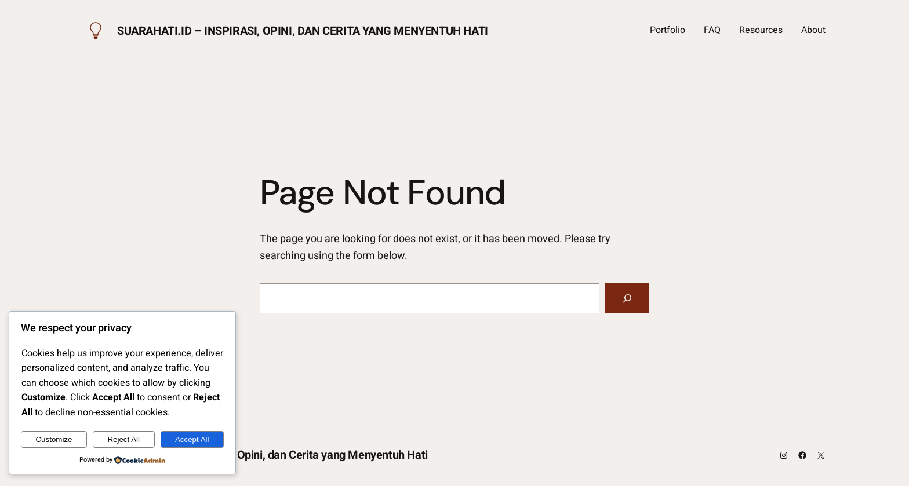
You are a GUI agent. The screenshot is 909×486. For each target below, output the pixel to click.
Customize (53, 439)
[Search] (627, 298)
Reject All (123, 439)
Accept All (192, 439)
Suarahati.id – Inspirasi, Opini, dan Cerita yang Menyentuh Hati (302, 31)
